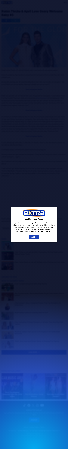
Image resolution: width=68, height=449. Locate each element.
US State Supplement (44, 231)
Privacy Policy (42, 227)
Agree (34, 237)
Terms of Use (44, 223)
